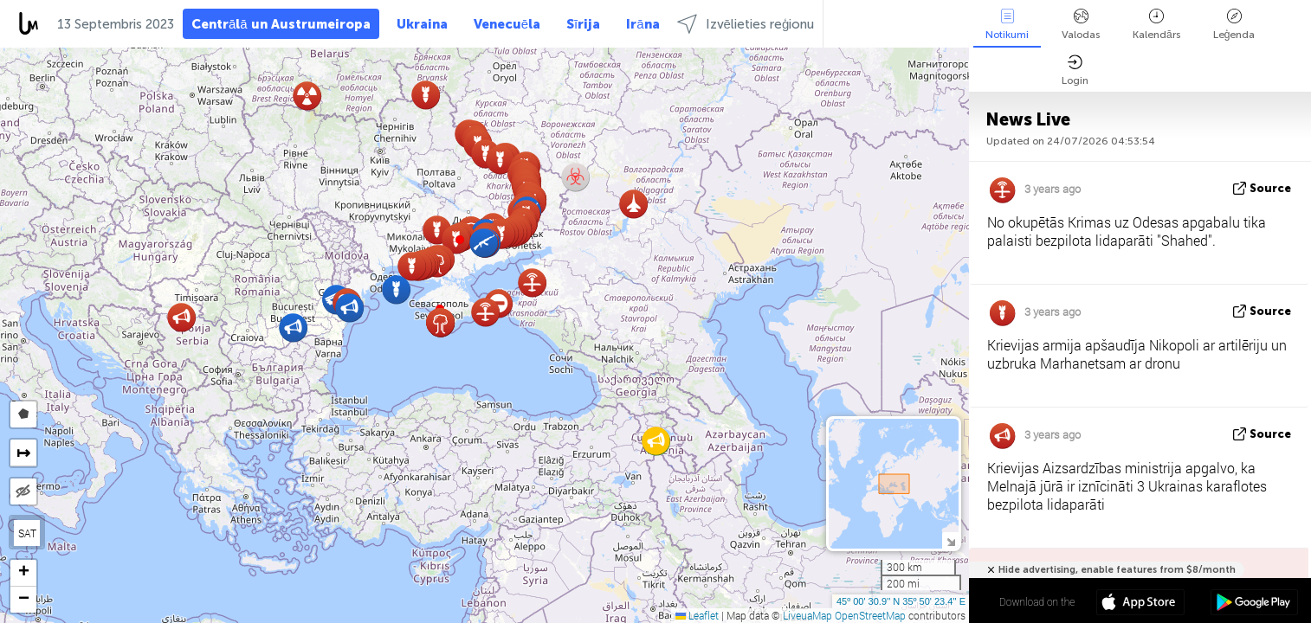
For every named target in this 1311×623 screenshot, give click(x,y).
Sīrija (583, 24)
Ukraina (422, 24)
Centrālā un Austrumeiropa (281, 24)
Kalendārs (1156, 25)
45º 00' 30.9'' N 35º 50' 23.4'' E (900, 601)
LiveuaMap (807, 615)
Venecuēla (507, 24)
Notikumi (1007, 25)
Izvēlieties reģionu (746, 24)
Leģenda (1234, 25)
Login (1075, 71)
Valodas (1081, 25)
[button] (459, 239)
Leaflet (697, 615)
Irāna (642, 24)
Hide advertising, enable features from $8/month (1117, 569)
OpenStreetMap (870, 615)
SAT (27, 533)
